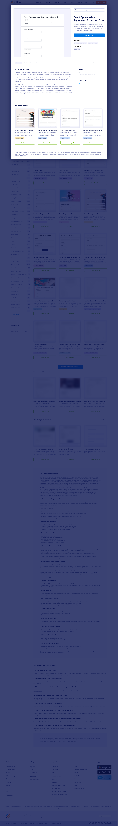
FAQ (36, 63)
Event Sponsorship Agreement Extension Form (89, 19)
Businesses (77, 49)
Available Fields (28, 63)
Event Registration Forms (89, 14)
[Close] (115, 2)
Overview (18, 63)
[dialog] (59, 413)
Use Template (89, 35)
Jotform (84, 84)
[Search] (75, 9)
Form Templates (77, 14)
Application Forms (92, 43)
